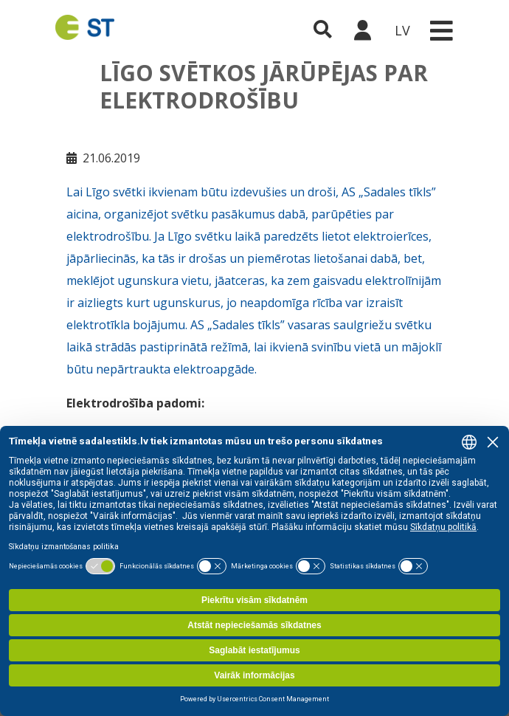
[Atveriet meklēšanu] (323, 30)
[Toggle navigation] (441, 31)
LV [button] (402, 30)
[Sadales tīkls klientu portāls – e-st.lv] (362, 30)
